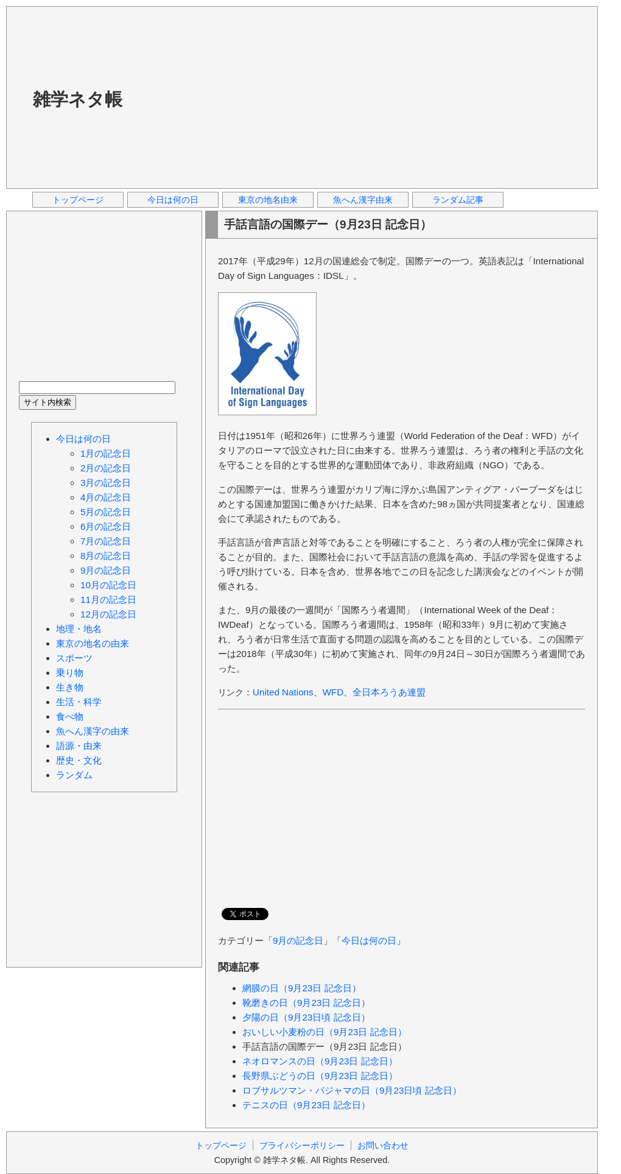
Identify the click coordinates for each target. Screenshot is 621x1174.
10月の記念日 (108, 585)
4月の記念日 (105, 497)
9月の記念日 (298, 940)
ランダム (74, 775)
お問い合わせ (383, 1145)
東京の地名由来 (268, 200)
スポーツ (74, 658)
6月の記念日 (105, 526)
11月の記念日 (108, 599)
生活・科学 (79, 702)
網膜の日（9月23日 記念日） (301, 988)
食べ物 (69, 716)
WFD (333, 692)
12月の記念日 (108, 614)
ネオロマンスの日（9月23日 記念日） (320, 1061)
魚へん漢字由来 (363, 200)
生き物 (69, 687)
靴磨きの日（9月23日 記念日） (306, 1002)
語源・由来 (79, 745)
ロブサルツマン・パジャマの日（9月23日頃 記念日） (351, 1090)
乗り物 (69, 672)
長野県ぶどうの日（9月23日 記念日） (320, 1075)
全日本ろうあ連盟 (389, 692)
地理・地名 (79, 629)
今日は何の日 (172, 200)
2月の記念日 (105, 468)
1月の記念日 (105, 453)
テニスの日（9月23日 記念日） (306, 1105)
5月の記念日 (105, 512)
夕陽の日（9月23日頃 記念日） (306, 1017)
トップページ (77, 200)
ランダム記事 (457, 200)
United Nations (283, 692)
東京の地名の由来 (92, 643)
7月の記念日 (105, 541)
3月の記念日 (105, 482)
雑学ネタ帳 (77, 99)
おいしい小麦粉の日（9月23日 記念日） (324, 1032)
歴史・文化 (79, 760)
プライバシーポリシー (302, 1145)
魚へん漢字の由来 (92, 731)
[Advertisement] (308, 97)
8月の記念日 (105, 555)
